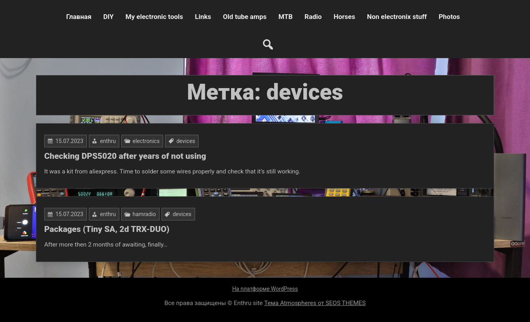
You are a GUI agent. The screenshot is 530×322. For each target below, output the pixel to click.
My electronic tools (154, 17)
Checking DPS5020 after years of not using (125, 156)
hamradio (144, 214)
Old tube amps (245, 17)
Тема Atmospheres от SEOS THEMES (315, 303)
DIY (108, 17)
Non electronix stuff (397, 17)
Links (203, 17)
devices (186, 141)
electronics (146, 141)
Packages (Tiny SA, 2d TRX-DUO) (106, 229)
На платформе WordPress (265, 289)
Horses (344, 17)
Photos (449, 17)
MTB (285, 17)
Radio (313, 17)
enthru (108, 141)
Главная (78, 17)
